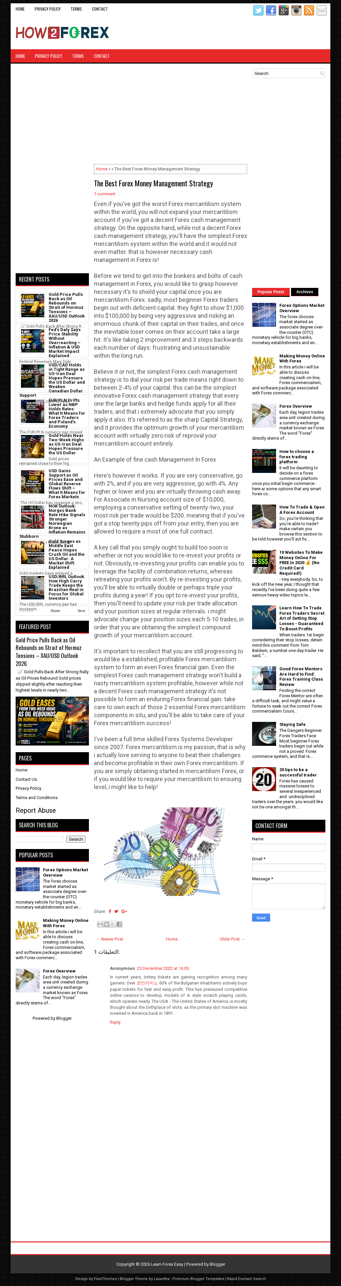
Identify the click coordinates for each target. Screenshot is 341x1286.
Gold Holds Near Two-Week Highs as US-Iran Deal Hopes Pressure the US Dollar (66, 444)
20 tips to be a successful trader (298, 772)
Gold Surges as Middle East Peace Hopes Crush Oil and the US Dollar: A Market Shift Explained (67, 554)
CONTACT (100, 9)
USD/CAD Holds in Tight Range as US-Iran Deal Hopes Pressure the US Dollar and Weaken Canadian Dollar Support (52, 380)
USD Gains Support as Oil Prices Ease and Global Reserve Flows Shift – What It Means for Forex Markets (67, 483)
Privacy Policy (48, 9)
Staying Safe (292, 724)
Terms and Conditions (37, 797)
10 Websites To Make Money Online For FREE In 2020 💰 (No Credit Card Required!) (301, 562)
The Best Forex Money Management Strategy (153, 183)
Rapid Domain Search (246, 1279)
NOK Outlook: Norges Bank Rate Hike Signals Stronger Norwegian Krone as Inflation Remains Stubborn (52, 521)
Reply (115, 1022)
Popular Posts (270, 292)
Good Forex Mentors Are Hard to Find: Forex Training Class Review (301, 676)
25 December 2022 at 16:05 (163, 968)
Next (81, 610)
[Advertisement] (247, 33)
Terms (76, 9)
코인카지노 (147, 982)
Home (20, 9)
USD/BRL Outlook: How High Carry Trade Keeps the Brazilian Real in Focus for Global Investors (67, 587)
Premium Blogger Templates (198, 1279)
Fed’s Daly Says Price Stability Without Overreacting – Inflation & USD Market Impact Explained (65, 342)
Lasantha (162, 1279)
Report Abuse (36, 810)
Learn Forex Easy (167, 1264)
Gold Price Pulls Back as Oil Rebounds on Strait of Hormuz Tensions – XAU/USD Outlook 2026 (67, 307)
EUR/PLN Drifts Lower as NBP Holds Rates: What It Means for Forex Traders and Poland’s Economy (67, 413)
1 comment (105, 193)
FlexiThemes (105, 1279)
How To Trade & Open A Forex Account (302, 510)
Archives (304, 292)
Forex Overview (59, 970)
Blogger (63, 1018)
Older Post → (232, 939)
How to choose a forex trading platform (296, 456)
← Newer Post (109, 939)
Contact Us (26, 779)
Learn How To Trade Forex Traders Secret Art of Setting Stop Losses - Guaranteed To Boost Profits (301, 618)
